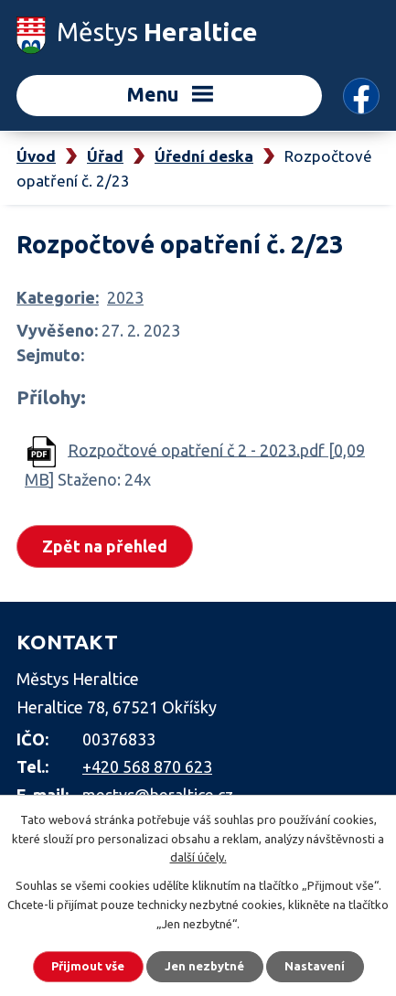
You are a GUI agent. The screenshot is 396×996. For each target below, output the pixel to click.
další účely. (198, 857)
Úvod (36, 156)
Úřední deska (204, 156)
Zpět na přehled (104, 546)
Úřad (105, 156)
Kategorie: (57, 297)
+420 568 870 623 (147, 766)
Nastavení (314, 965)
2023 (125, 297)
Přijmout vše (87, 965)
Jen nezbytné (204, 965)
